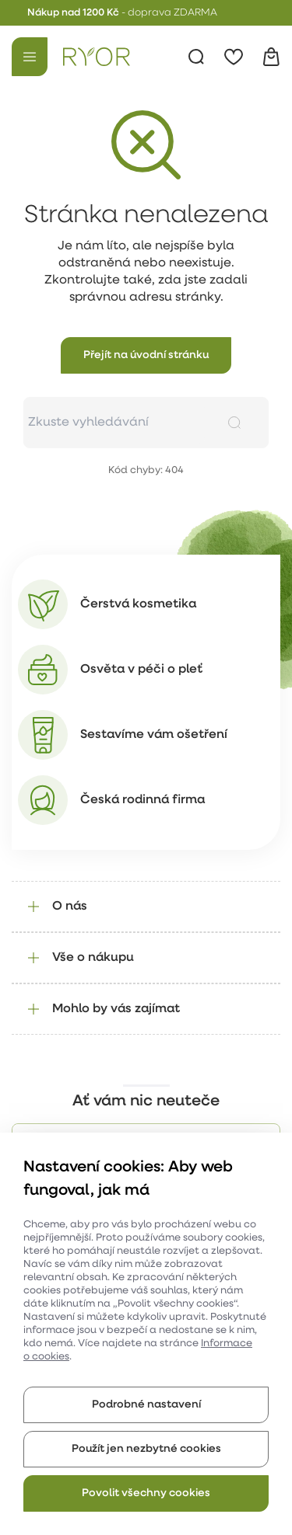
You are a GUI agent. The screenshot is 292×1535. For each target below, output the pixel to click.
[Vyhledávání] (196, 56)
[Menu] (29, 56)
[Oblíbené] (233, 56)
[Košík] (271, 56)
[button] (146, 355)
